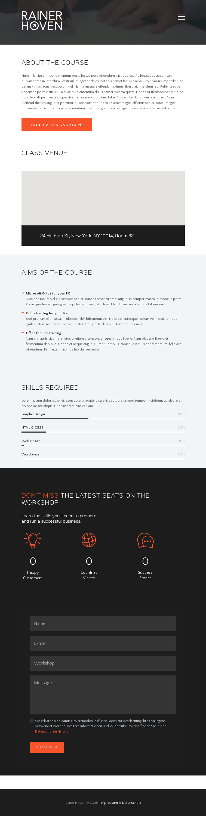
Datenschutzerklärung (51, 731)
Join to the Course (54, 124)
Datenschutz (131, 803)
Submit (44, 747)
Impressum (109, 803)
